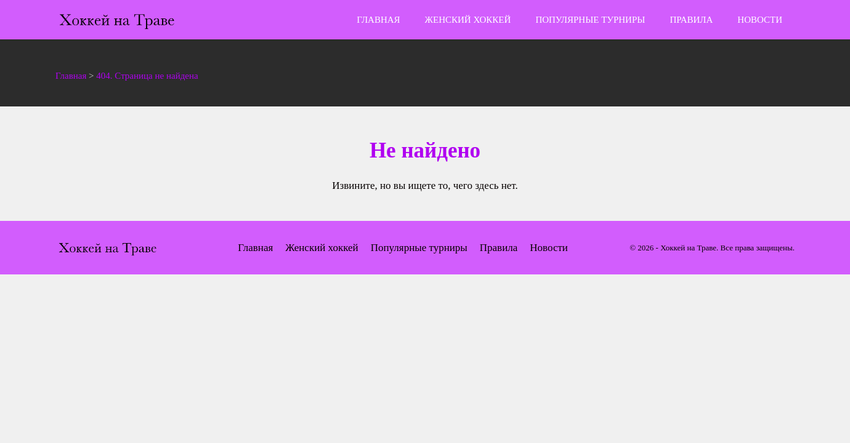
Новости (759, 20)
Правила (691, 20)
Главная (378, 20)
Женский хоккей (468, 20)
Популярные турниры (590, 20)
